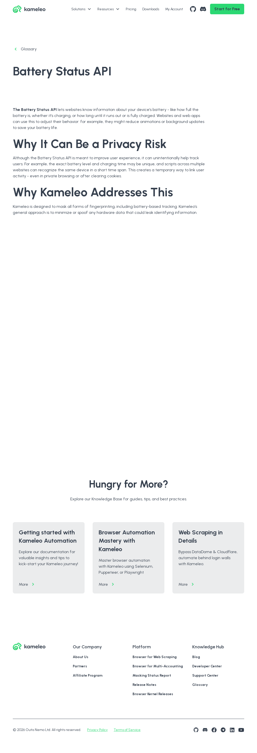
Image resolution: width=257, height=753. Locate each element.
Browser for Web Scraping (155, 657)
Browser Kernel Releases (153, 694)
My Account (174, 9)
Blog (196, 657)
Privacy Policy (97, 730)
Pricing (131, 9)
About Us (80, 657)
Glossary (200, 685)
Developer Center (207, 666)
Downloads (150, 9)
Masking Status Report (152, 675)
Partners (80, 666)
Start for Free (227, 9)
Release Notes (144, 685)
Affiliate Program (87, 675)
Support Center (205, 675)
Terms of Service (127, 730)
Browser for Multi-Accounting (158, 666)
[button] (81, 9)
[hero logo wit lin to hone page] (29, 9)
